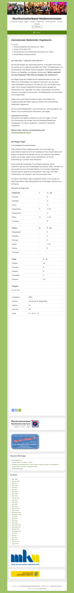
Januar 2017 (15, 543)
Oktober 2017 (16, 529)
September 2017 (16, 531)
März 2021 (15, 496)
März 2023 (15, 493)
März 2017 (15, 539)
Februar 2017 (16, 541)
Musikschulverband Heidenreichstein (37, 18)
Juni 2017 (14, 533)
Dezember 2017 (16, 525)
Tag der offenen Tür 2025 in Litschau (22, 462)
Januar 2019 (15, 510)
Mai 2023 (14, 489)
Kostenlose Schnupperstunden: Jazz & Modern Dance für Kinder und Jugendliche (35, 464)
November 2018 (16, 512)
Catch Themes (42, 588)
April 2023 (15, 491)
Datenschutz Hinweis (56, 586)
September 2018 (16, 514)
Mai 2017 (14, 535)
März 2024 (15, 485)
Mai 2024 (14, 483)
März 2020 (15, 502)
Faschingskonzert (17, 460)
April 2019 (15, 504)
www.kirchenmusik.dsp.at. (21, 133)
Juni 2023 (14, 487)
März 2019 (15, 506)
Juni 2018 (14, 516)
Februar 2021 (16, 498)
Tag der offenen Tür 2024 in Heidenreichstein (25, 466)
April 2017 (15, 537)
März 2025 (15, 479)
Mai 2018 (14, 518)
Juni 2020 (14, 500)
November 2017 (16, 527)
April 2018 (15, 521)
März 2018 (15, 523)
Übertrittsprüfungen (17, 468)
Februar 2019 (16, 508)
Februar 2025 (16, 481)
